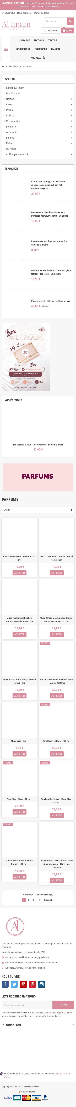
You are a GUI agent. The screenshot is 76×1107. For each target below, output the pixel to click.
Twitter (14, 984)
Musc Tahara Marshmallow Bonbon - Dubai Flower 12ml (19, 620)
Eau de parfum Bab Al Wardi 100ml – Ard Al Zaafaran (56, 681)
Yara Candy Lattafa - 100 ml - (57, 741)
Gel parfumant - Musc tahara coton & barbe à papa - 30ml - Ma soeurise (56, 864)
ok (63, 1005)
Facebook (5, 984)
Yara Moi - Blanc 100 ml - (19, 799)
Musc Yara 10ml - (19, 741)
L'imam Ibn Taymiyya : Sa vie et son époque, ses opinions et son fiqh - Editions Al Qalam (48, 185)
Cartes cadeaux (41, 13)
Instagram (41, 984)
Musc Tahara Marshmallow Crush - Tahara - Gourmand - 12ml (56, 620)
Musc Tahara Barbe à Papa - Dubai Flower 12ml (19, 681)
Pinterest (32, 984)
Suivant (49, 900)
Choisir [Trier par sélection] (7, 510)
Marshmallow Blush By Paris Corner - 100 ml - (19, 862)
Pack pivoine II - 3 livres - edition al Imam (51, 301)
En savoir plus (8, 13)
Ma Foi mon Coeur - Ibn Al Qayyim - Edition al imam (38, 445)
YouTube (23, 984)
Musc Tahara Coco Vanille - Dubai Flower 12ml (56, 558)
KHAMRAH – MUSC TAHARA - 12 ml (19, 558)
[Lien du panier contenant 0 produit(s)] (67, 30)
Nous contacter (24, 13)
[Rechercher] (59, 21)
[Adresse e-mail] (27, 1005)
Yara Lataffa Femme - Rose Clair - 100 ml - (57, 801)
